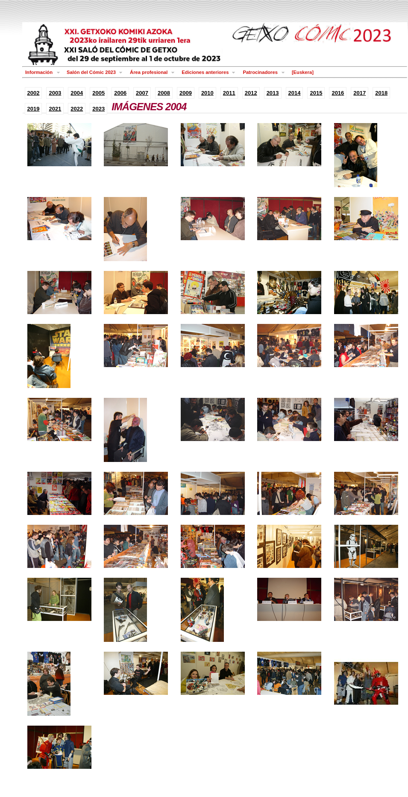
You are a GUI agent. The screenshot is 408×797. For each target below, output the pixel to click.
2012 (251, 93)
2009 (185, 93)
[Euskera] (303, 72)
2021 (55, 109)
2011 (229, 93)
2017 (359, 93)
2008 (164, 93)
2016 (338, 93)
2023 (98, 109)
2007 (142, 93)
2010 (207, 93)
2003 (55, 93)
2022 (76, 109)
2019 (33, 109)
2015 (316, 93)
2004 (76, 93)
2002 (33, 93)
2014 (294, 93)
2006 (120, 93)
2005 (98, 93)
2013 (273, 93)
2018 (381, 93)
